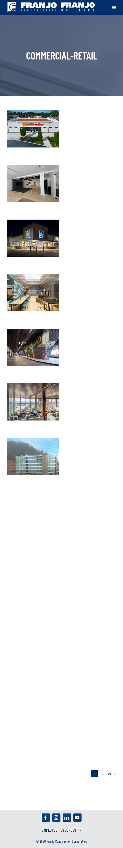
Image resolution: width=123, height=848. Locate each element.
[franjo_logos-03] (39, 4)
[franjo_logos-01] (11, 4)
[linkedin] (67, 817)
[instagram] (56, 817)
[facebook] (46, 817)
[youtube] (77, 817)
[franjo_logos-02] (78, 4)
